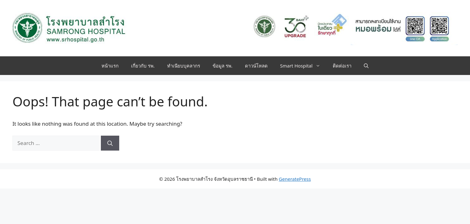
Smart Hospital (303, 65)
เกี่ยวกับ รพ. (143, 66)
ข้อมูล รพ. (223, 66)
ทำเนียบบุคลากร (183, 66)
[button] (366, 65)
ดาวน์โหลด (256, 66)
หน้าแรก (110, 66)
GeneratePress (295, 179)
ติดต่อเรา (342, 66)
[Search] (110, 143)
